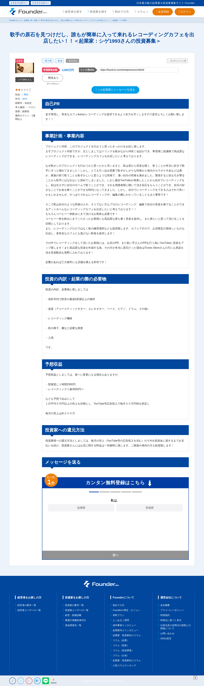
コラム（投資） (121, 645)
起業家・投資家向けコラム (127, 635)
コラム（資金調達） (123, 650)
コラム (141, 11)
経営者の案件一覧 (26, 605)
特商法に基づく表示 (170, 620)
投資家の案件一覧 (74, 605)
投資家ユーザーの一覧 (76, 610)
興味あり (52, 77)
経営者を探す (73, 11)
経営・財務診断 (73, 615)
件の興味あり (53, 84)
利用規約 (165, 615)
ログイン (185, 11)
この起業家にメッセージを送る (115, 89)
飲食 (59, 60)
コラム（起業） (121, 640)
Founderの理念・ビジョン (126, 610)
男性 (25, 97)
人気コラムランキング (124, 665)
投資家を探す (98, 11)
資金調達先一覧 (73, 625)
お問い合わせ (167, 633)
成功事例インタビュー (124, 625)
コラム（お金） (121, 655)
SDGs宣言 (165, 638)
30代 (24, 101)
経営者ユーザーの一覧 (29, 610)
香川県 (47, 60)
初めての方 (122, 11)
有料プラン (118, 615)
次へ (116, 555)
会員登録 (162, 11)
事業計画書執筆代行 (75, 620)
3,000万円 (68, 70)
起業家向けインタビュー (125, 630)
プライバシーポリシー (172, 610)
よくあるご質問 (121, 620)
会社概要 (165, 605)
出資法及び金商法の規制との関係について (175, 627)
